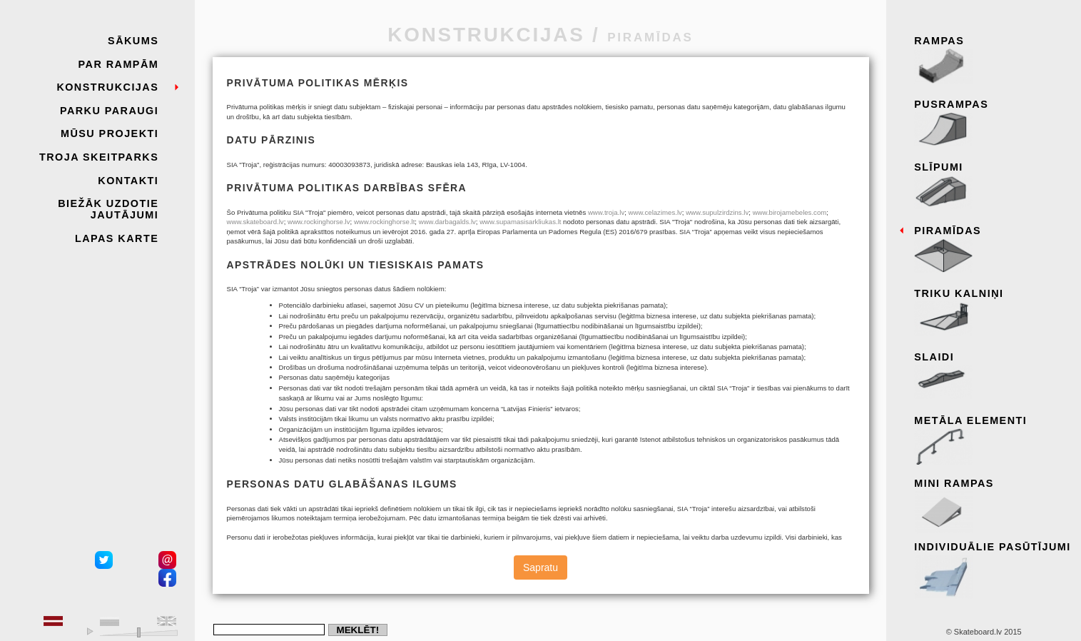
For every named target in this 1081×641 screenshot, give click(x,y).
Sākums (133, 40)
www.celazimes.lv (655, 212)
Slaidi (993, 377)
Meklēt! (357, 630)
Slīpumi (993, 187)
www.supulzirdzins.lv (717, 212)
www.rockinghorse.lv (319, 222)
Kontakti (128, 180)
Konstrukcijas (107, 87)
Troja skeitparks (98, 157)
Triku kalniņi (993, 313)
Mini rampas (993, 503)
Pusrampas (993, 124)
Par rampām (118, 64)
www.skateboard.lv (255, 222)
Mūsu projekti (109, 133)
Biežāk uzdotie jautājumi (108, 209)
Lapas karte (116, 238)
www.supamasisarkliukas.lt (520, 222)
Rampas (993, 60)
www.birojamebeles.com (790, 212)
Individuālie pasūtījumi (993, 566)
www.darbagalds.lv (447, 222)
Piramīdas (993, 250)
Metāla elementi (993, 440)
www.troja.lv (606, 212)
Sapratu (540, 567)
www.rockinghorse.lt (384, 222)
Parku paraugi (109, 110)
